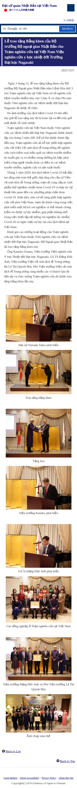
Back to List (13, 751)
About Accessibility (29, 778)
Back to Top (67, 761)
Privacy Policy (49, 778)
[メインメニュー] (71, 7)
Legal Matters (10, 778)
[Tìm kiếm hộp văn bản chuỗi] (29, 29)
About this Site (66, 778)
